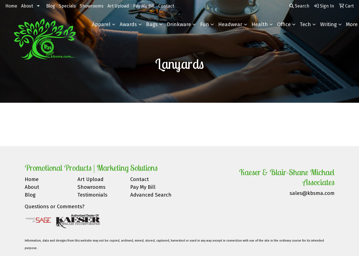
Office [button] (284, 24)
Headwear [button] (230, 24)
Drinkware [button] (179, 24)
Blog (50, 6)
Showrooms (92, 6)
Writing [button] (328, 24)
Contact (166, 6)
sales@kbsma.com (312, 193)
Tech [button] (305, 24)
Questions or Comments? (54, 207)
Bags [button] (152, 24)
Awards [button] (128, 24)
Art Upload (118, 6)
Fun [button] (204, 24)
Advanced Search (151, 195)
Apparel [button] (101, 24)
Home (11, 6)
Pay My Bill (143, 6)
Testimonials (92, 195)
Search (299, 6)
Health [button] (260, 24)
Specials (67, 6)
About (27, 6)
